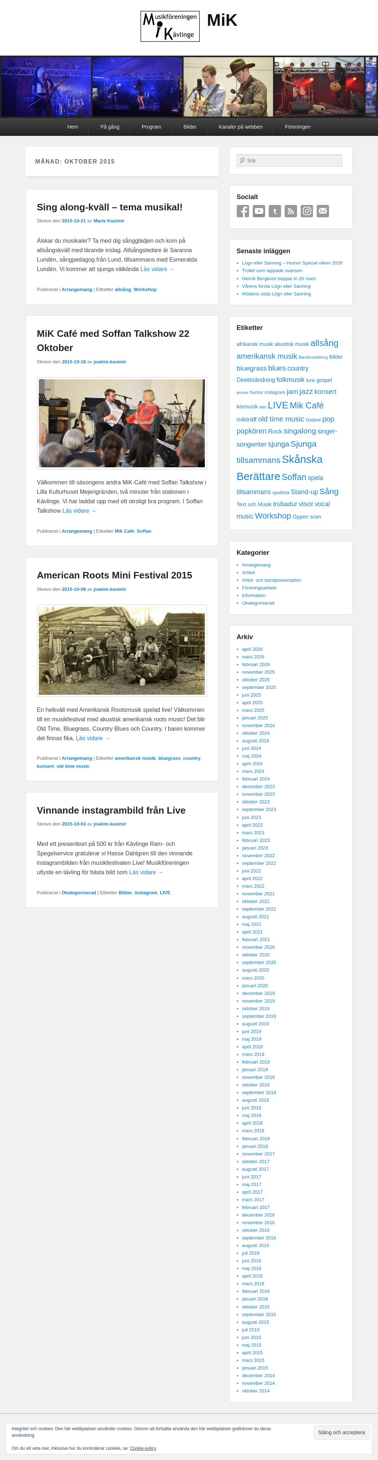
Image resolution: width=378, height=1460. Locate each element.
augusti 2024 (255, 740)
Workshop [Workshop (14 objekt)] (273, 515)
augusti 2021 (255, 916)
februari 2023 (256, 840)
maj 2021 (251, 924)
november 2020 (258, 947)
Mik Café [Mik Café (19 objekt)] (307, 405)
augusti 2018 (255, 1100)
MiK (222, 20)
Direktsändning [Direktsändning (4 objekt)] (256, 380)
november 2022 (258, 855)
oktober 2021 (256, 901)
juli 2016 (251, 1253)
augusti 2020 (255, 970)
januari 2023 (255, 848)
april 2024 (252, 763)
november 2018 (258, 1077)
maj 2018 (251, 1115)
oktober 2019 (256, 1008)
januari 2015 (255, 1368)
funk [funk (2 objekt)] (310, 380)
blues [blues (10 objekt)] (277, 368)
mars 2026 (253, 657)
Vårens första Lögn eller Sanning (276, 286)
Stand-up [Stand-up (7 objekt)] (304, 492)
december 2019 (258, 993)
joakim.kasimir (110, 361)
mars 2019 (253, 1054)
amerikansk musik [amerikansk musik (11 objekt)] (267, 356)
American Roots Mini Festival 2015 (114, 575)
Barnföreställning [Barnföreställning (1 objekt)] (313, 357)
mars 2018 (253, 1130)
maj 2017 (251, 1184)
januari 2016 (255, 1299)
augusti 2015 (255, 1322)
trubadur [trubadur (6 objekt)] (285, 504)
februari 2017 (256, 1207)
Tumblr (275, 211)
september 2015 (259, 1314)
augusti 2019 (255, 1024)
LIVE (165, 892)
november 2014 (258, 1383)
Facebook (243, 211)
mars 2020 (253, 978)
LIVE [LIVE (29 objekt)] (278, 405)
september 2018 (259, 1092)
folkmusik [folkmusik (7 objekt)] (291, 379)
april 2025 (252, 702)
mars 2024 (253, 771)
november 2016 (258, 1222)
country (192, 758)
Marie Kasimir (109, 220)
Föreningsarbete (259, 587)
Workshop (145, 289)
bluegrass (169, 758)
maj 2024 (251, 756)
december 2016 (258, 1215)
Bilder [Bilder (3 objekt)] (336, 357)
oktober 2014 (256, 1391)
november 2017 (258, 1154)
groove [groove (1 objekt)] (243, 392)
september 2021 (259, 909)
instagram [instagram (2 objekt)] (275, 392)
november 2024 (258, 725)
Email (323, 211)
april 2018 (252, 1123)
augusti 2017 (255, 1169)
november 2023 (258, 794)
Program (151, 127)
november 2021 (258, 893)
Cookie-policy (143, 1448)
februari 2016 (256, 1291)
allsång (123, 289)
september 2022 (259, 863)
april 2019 (252, 1046)
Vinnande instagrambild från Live (111, 810)
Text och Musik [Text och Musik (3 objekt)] (254, 504)
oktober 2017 (256, 1161)
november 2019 (258, 1001)
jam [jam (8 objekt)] (292, 391)
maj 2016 (251, 1268)
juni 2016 (251, 1260)
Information (254, 595)
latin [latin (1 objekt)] (263, 407)
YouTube (259, 211)
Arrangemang (76, 289)
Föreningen (298, 127)
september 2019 (259, 1016)
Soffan (144, 531)
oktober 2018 (256, 1085)
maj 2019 (251, 1039)
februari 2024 (256, 779)
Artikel (248, 572)
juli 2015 (251, 1329)
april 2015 (252, 1352)
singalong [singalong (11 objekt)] (300, 431)
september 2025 (259, 687)
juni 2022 (251, 871)
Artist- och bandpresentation (271, 580)
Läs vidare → (158, 269)
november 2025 (258, 672)
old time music (73, 766)
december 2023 (258, 786)
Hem (73, 127)
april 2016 (252, 1276)
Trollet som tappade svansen (272, 270)
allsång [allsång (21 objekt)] (324, 343)
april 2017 (252, 1192)
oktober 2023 (256, 801)
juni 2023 (251, 817)
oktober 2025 (256, 679)
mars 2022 (253, 886)
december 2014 (258, 1375)
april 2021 (252, 932)
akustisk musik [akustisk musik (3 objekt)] (292, 344)
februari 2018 (256, 1138)
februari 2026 (256, 664)
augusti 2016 (255, 1245)
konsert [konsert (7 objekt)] (325, 391)
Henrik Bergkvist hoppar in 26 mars (279, 278)
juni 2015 (251, 1337)
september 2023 (259, 809)
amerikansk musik (135, 758)
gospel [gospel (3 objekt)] (324, 380)
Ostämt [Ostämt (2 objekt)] (313, 420)
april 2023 (252, 825)
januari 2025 (255, 718)
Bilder (189, 127)
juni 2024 (251, 748)
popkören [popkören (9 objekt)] (252, 431)
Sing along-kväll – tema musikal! (110, 207)
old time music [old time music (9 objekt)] (281, 419)
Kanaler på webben (241, 127)
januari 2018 (255, 1146)
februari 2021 (256, 939)
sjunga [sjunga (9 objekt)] (278, 444)
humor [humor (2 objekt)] (256, 392)
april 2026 (252, 649)
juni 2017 (251, 1176)
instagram (146, 892)
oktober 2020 (256, 954)
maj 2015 (251, 1345)
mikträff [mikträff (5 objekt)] (247, 419)
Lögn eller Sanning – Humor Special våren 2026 (292, 263)
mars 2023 (253, 832)
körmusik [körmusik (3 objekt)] (247, 407)
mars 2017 (253, 1199)
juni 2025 (251, 695)
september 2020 (259, 962)
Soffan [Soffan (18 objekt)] (294, 477)
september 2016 (259, 1238)
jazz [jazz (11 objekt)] (306, 391)
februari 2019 (256, 1062)
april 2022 (252, 878)
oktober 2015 (256, 1307)
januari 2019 (255, 1069)
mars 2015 (253, 1360)
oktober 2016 (256, 1230)
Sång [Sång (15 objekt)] (329, 491)
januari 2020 (255, 985)
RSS (291, 211)
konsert (45, 766)
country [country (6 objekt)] (298, 368)
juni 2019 (251, 1031)
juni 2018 (251, 1107)
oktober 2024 (256, 733)
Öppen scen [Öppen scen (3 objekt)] (307, 517)
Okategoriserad (78, 892)
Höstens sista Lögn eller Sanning (276, 294)
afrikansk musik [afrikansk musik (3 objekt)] (255, 344)
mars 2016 (253, 1283)
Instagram (307, 211)
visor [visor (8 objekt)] (305, 504)
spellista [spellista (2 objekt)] (280, 492)
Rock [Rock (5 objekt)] (275, 431)
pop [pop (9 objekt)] (328, 419)
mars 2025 (253, 710)
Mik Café (124, 531)
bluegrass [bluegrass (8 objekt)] (252, 368)
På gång (110, 127)
